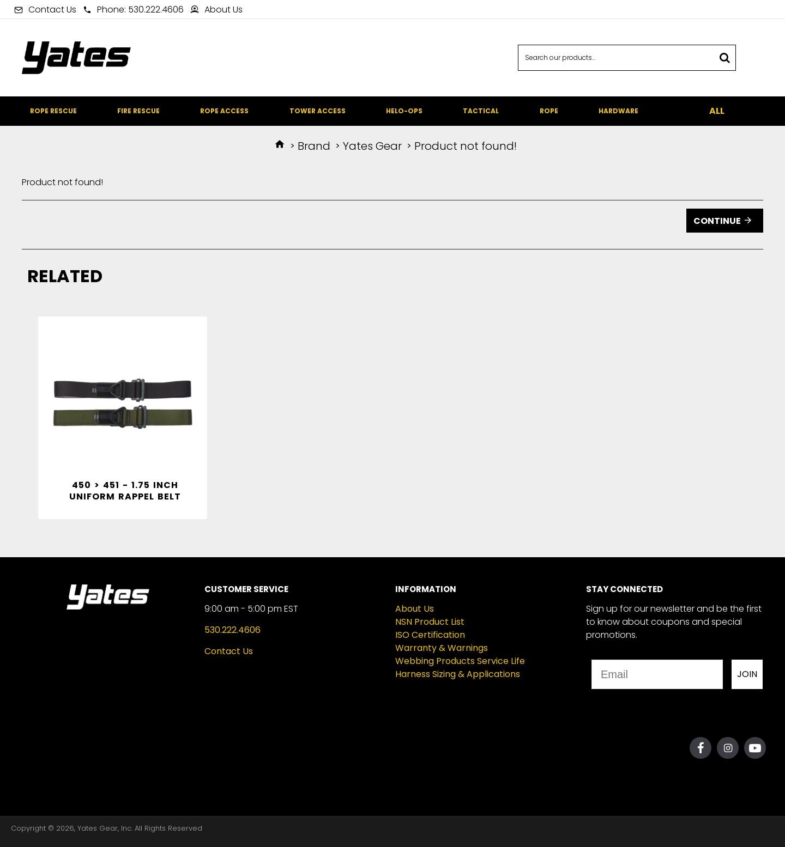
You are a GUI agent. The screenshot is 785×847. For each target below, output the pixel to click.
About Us (414, 608)
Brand (314, 146)
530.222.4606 (232, 630)
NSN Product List (429, 622)
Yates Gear (372, 146)
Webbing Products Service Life (460, 661)
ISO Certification (430, 635)
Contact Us (228, 651)
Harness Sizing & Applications (457, 674)
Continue (717, 221)
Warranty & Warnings (441, 648)
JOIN (747, 674)
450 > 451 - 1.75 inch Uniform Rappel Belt (125, 491)
